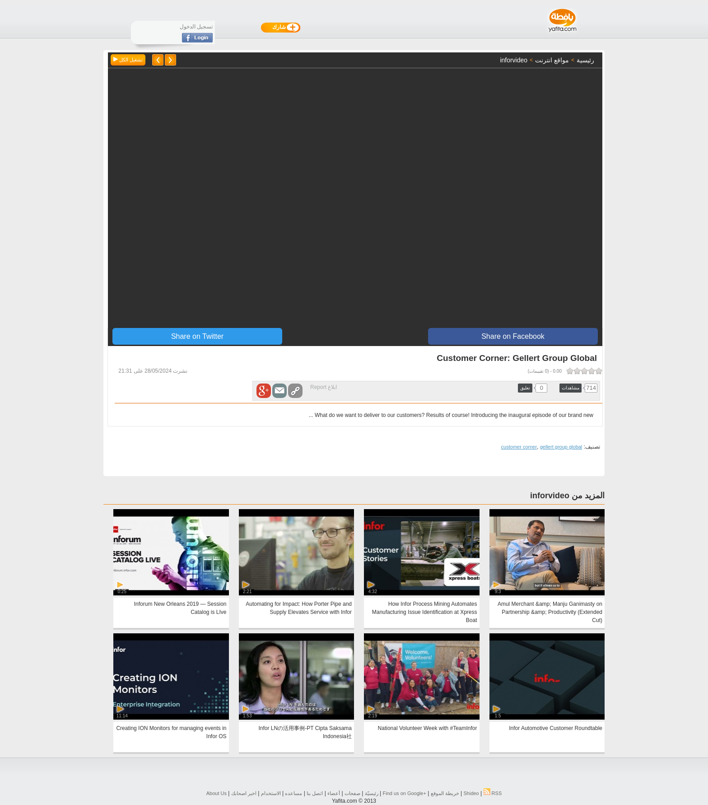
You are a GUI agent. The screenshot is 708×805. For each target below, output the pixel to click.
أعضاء (333, 793)
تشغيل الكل (128, 59)
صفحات (352, 793)
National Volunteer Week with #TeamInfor (427, 728)
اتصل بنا (315, 793)
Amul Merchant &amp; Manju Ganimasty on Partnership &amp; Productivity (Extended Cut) (550, 612)
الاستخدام (271, 793)
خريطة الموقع (445, 793)
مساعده (293, 793)
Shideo (471, 793)
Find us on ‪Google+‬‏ (404, 793)
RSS (493, 793)
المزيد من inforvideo (567, 495)
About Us (216, 793)
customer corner (519, 446)
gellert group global (561, 446)
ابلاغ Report (323, 387)
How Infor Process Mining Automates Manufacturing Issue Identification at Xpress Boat (424, 612)
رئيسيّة (371, 793)
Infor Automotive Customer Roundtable (555, 728)
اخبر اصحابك (243, 793)
